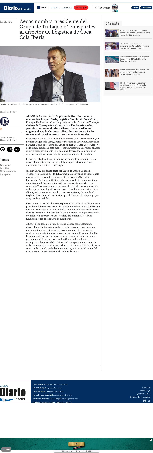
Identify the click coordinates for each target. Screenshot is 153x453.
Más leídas (112, 23)
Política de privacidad (140, 397)
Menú (44, 7)
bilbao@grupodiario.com (52, 388)
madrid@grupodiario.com (54, 392)
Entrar (135, 8)
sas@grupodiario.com (70, 399)
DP (1, 129)
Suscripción (146, 8)
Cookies (6, 449)
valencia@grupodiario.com (62, 395)
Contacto (146, 387)
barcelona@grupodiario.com (57, 384)
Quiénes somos (143, 394)
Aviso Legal (145, 390)
